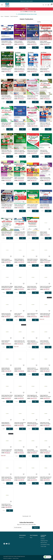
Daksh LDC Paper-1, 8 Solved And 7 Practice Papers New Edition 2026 (45, 123)
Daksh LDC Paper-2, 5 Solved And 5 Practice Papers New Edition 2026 (20, 69)
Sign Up (36, 527)
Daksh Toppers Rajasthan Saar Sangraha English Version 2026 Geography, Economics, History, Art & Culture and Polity (45, 232)
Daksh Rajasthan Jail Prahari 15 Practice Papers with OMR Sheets (20, 396)
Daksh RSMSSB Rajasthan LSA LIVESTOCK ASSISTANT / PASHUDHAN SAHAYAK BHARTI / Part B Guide (19, 369)
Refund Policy (44, 542)
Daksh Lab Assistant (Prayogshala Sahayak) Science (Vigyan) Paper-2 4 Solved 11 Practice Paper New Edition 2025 (32, 178)
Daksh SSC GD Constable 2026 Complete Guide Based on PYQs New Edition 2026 (45, 151)
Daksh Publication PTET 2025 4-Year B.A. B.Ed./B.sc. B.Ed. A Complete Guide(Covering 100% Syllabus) (32, 314)
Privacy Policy (15, 558)
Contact (43, 538)
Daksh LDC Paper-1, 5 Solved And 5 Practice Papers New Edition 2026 (32, 69)
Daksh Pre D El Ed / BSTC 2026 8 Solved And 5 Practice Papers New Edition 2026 (7, 178)
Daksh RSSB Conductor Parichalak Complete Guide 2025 (32, 260)
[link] (43, 5)
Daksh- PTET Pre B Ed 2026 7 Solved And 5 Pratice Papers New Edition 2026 (19, 178)
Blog (31, 537)
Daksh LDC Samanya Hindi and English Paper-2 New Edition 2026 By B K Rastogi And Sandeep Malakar (20, 151)
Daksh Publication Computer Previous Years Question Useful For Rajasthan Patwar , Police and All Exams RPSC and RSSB (45, 341)
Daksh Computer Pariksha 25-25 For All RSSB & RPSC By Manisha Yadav (20, 287)
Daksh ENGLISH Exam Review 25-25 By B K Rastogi (32, 232)
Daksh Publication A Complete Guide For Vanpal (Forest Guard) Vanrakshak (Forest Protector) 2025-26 (19, 260)
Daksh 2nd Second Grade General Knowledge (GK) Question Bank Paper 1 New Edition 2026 (45, 69)
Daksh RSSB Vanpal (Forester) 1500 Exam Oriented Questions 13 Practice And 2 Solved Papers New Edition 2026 (7, 96)
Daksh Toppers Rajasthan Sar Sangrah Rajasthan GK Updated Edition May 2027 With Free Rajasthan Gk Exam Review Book (45, 42)
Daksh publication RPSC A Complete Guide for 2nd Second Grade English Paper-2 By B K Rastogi (19, 232)
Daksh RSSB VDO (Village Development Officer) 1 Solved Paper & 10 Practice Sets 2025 (7, 287)
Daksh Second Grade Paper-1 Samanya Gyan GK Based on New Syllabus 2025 (45, 178)
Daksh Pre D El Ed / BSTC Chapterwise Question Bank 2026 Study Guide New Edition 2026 (32, 151)
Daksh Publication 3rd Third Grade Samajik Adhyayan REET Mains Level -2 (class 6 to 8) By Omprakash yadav (45, 314)
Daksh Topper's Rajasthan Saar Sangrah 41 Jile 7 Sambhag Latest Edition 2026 (45, 260)
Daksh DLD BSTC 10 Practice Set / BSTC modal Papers (44, 369)
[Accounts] (48, 5)
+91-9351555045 (21, 14)
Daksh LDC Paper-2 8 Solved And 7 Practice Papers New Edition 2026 (7, 151)
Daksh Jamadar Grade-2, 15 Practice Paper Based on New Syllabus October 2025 (19, 205)
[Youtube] (7, 544)
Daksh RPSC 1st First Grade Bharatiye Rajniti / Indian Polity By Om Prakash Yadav (33, 423)
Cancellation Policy (45, 544)
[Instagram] (9, 544)
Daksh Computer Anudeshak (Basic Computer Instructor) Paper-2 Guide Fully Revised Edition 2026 (32, 42)
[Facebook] (4, 544)
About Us (21, 537)
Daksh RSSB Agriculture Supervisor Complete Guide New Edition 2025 (7, 232)
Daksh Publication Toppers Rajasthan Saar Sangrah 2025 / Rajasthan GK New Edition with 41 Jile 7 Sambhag (32, 341)
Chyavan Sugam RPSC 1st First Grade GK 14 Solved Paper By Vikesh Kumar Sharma (7, 450)
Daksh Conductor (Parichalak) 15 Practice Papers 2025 (7, 260)
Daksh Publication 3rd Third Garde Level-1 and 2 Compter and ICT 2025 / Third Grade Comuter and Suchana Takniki (19, 341)
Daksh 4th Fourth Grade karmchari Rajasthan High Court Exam (45, 287)
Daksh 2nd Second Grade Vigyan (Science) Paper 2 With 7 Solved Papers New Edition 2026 (20, 96)
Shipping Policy (44, 540)
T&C (35, 11)
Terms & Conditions (7, 558)
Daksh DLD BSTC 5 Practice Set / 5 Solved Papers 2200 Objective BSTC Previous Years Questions (32, 369)
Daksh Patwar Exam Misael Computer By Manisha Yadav (32, 287)
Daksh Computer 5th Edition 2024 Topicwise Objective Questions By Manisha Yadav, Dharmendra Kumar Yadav (7, 477)
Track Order (43, 546)
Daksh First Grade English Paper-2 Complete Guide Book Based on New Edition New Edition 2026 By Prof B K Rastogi (33, 123)
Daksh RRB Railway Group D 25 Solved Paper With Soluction (19, 450)
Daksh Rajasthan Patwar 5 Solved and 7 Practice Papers (7, 396)
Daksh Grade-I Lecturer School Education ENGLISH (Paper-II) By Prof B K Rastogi (32, 96)
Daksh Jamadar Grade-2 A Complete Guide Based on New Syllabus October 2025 (32, 205)
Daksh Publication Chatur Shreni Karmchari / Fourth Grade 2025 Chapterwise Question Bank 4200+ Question (7, 341)
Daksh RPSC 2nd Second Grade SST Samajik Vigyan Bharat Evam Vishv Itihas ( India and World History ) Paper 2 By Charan (20, 423)
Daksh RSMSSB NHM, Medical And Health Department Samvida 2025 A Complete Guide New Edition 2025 (45, 205)
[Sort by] (39, 22)
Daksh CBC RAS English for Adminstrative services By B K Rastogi (32, 477)
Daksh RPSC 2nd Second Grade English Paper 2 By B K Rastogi (45, 477)
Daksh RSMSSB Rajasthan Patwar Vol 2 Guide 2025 (32, 450)
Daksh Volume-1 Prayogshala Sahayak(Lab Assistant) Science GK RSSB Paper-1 (20, 314)
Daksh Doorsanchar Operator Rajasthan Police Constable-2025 (7, 314)
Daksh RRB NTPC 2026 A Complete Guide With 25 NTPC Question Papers (7, 205)
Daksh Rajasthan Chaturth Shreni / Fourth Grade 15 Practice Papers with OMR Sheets (7, 423)
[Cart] (9, 47)
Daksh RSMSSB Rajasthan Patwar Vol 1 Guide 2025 (45, 450)
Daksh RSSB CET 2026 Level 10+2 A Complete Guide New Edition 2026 (7, 42)
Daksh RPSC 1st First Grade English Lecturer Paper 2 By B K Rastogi (7, 505)
